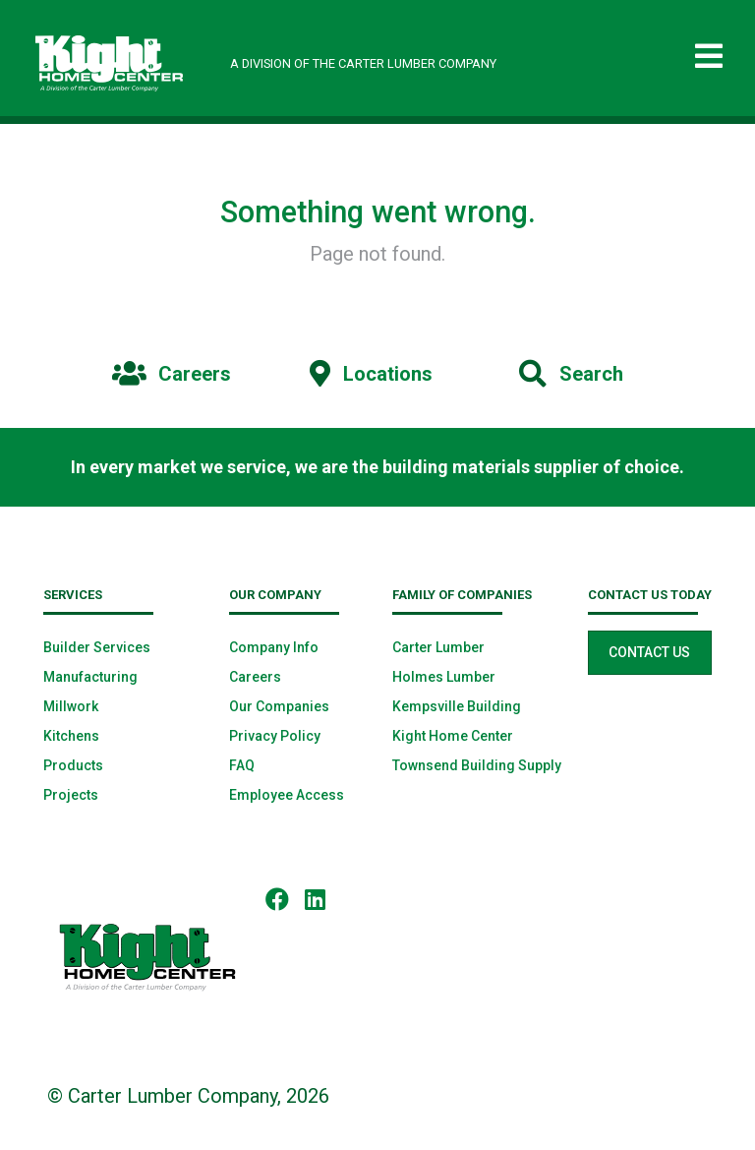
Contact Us (649, 652)
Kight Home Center (452, 736)
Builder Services (96, 647)
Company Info (274, 647)
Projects (70, 795)
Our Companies (279, 706)
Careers (255, 677)
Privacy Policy (274, 736)
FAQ (242, 765)
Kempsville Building (456, 706)
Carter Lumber (438, 647)
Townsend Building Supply (476, 765)
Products (73, 765)
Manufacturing (90, 677)
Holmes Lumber (443, 677)
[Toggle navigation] (708, 56)
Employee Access (286, 795)
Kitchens (71, 736)
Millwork (70, 706)
